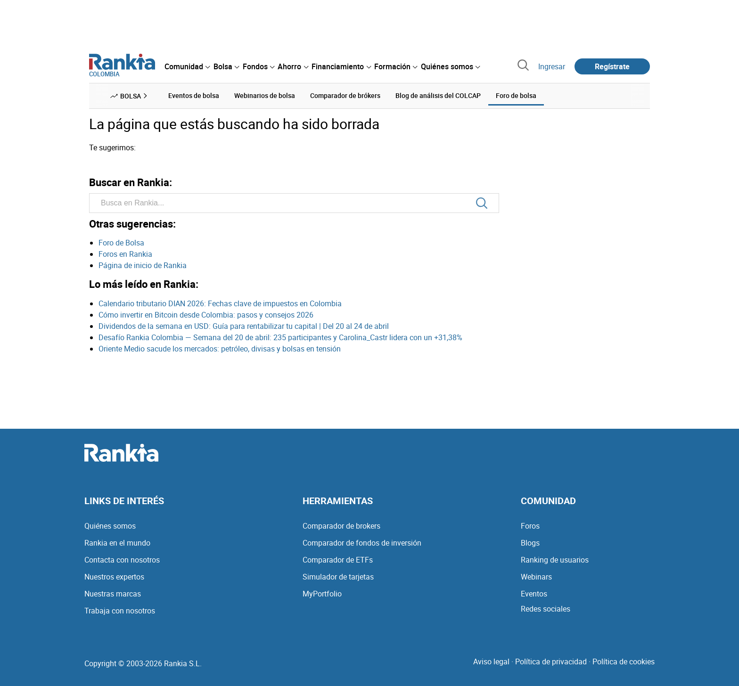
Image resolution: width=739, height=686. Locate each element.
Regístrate (612, 66)
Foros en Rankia (125, 254)
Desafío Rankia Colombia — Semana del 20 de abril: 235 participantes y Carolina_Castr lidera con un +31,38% (280, 337)
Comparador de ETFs (338, 560)
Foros (530, 526)
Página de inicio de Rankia (143, 265)
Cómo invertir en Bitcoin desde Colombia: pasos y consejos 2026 (206, 315)
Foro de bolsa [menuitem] (516, 95)
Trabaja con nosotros (119, 610)
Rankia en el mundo (117, 543)
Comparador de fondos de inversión (362, 543)
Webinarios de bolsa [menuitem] (264, 95)
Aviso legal (491, 661)
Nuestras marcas (112, 593)
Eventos (534, 593)
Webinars (536, 577)
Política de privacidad (551, 661)
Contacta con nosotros (122, 560)
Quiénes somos (110, 526)
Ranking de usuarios (555, 560)
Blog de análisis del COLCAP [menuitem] (438, 95)
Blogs (530, 543)
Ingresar (551, 66)
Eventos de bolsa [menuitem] (193, 95)
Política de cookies (623, 661)
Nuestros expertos (114, 577)
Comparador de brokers (341, 526)
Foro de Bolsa (121, 242)
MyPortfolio (322, 593)
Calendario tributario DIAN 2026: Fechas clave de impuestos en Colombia (220, 303)
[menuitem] (187, 66)
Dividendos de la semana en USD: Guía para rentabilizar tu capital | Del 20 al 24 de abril (244, 326)
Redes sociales (545, 609)
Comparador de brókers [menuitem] (345, 95)
